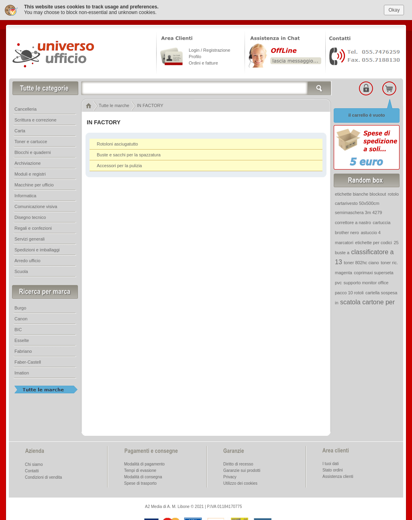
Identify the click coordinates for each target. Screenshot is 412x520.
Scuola (21, 270)
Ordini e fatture (203, 62)
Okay (394, 9)
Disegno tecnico (30, 216)
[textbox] (206, 87)
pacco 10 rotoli (349, 291)
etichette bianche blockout (360, 193)
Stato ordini (332, 469)
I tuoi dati (330, 463)
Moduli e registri (30, 173)
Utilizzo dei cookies (240, 482)
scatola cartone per (367, 301)
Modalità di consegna (143, 476)
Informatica (25, 194)
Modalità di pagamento (144, 463)
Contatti (32, 470)
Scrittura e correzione (35, 119)
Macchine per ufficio (34, 184)
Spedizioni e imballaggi (37, 249)
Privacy (230, 476)
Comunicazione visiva (35, 205)
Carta (19, 129)
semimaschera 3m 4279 (358, 211)
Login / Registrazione (209, 49)
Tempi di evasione (140, 469)
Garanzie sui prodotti (241, 469)
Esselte (21, 339)
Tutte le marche (114, 104)
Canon (20, 318)
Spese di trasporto (140, 482)
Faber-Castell (27, 361)
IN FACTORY (150, 104)
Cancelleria (25, 108)
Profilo (195, 55)
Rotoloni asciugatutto (117, 143)
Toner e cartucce (30, 140)
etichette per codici (373, 241)
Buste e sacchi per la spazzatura (129, 154)
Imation (21, 372)
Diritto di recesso (238, 463)
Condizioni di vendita (43, 476)
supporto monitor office (366, 281)
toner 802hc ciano (361, 261)
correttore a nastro (353, 221)
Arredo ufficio (27, 259)
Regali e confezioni (33, 227)
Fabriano (23, 350)
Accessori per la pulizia (119, 164)
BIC (18, 328)
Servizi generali (29, 238)
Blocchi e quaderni (32, 151)
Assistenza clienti (337, 475)
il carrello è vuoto (366, 114)
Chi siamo (34, 463)
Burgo (20, 307)
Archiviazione (27, 162)
